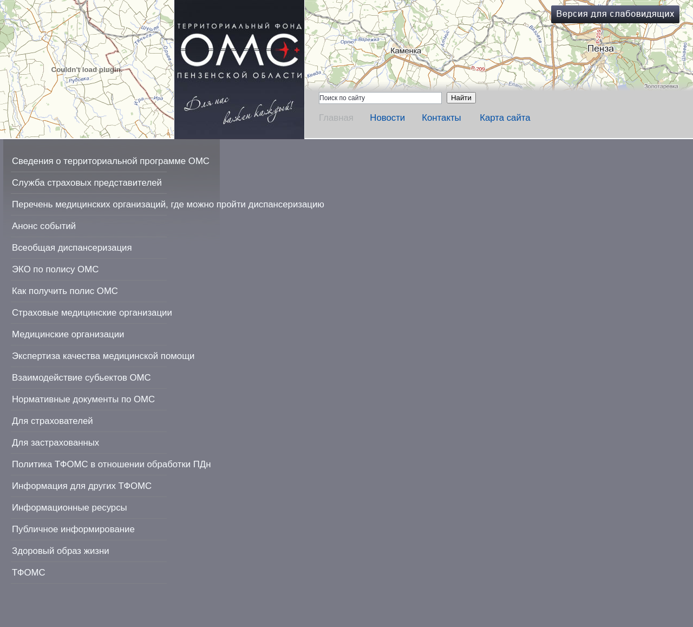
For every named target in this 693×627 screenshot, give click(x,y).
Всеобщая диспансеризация (72, 248)
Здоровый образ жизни (60, 551)
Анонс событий (44, 226)
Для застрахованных (55, 442)
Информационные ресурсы (69, 507)
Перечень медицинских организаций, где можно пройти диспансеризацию (168, 204)
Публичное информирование (73, 529)
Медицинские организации (68, 334)
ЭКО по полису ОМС (55, 269)
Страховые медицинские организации (92, 313)
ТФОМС (28, 572)
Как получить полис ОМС (65, 291)
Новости (387, 118)
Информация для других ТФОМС (82, 486)
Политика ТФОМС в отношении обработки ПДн (111, 464)
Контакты (441, 118)
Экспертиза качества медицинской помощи (103, 356)
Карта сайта (505, 118)
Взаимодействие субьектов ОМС (81, 378)
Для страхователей (52, 421)
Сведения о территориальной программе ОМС (111, 161)
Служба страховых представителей (87, 183)
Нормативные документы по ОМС (83, 399)
